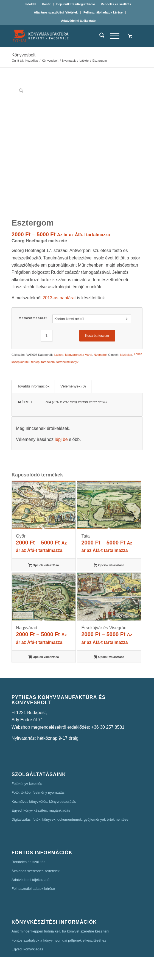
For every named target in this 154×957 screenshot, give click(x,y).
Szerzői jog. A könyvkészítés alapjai (40, 915)
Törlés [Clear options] (138, 310)
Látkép (58, 311)
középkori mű (20, 318)
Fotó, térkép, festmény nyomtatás (38, 749)
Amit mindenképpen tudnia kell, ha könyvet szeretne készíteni (60, 888)
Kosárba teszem (97, 292)
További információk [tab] (33, 343)
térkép (35, 318)
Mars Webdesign (113, 949)
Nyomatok (101, 311)
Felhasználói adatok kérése (102, 12)
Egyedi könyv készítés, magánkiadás (41, 767)
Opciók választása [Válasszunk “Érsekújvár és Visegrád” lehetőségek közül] (109, 614)
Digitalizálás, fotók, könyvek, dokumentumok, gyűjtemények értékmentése (70, 776)
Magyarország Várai (78, 311)
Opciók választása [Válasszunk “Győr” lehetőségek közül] (43, 522)
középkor (126, 311)
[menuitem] (31, 4)
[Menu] (111, 36)
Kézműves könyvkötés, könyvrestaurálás (44, 758)
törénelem (48, 318)
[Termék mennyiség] (46, 293)
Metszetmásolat (33, 274)
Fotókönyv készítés (27, 740)
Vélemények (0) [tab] (73, 343)
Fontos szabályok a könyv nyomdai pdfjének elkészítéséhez (59, 897)
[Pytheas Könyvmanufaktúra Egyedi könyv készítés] (64, 36)
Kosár (46, 4)
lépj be (61, 396)
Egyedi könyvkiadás (27, 906)
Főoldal (31, 4)
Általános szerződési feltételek (56, 12)
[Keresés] (99, 36)
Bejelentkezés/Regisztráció (75, 4)
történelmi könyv (67, 318)
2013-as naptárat (59, 254)
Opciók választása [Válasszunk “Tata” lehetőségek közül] (109, 522)
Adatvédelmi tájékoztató (78, 20)
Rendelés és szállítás (116, 4)
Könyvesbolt (23, 55)
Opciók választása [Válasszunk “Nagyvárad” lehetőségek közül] (43, 614)
